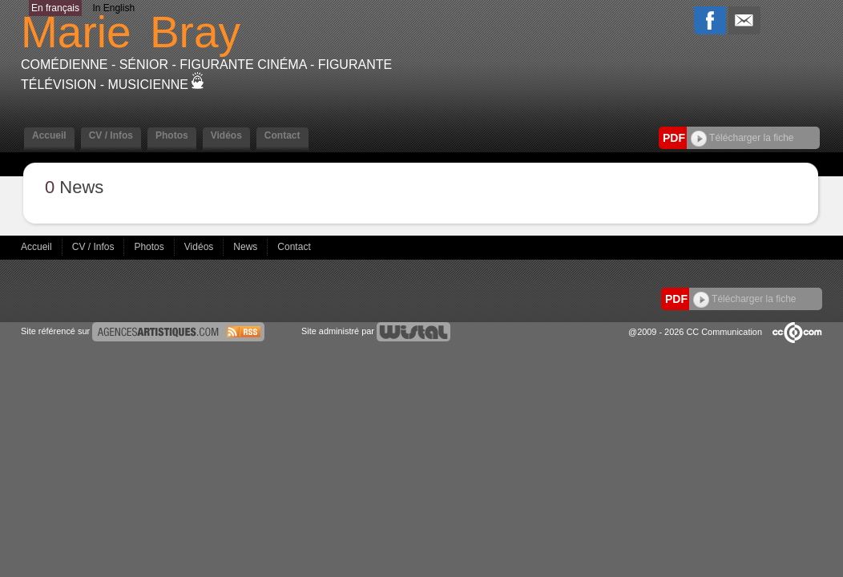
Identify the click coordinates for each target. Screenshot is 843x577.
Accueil (49, 135)
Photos (171, 135)
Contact (282, 135)
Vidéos (226, 135)
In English (113, 8)
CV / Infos (111, 135)
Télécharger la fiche (742, 137)
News (246, 246)
